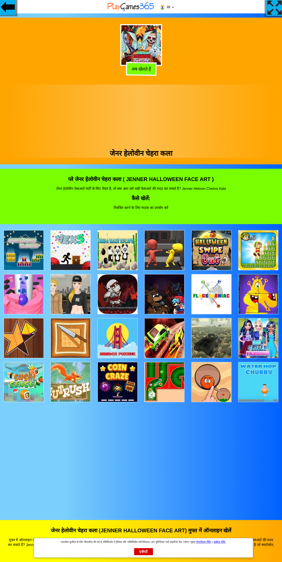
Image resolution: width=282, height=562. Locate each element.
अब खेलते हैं (140, 69)
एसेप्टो (143, 552)
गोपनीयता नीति (203, 542)
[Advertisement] (141, 115)
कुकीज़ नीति (219, 542)
